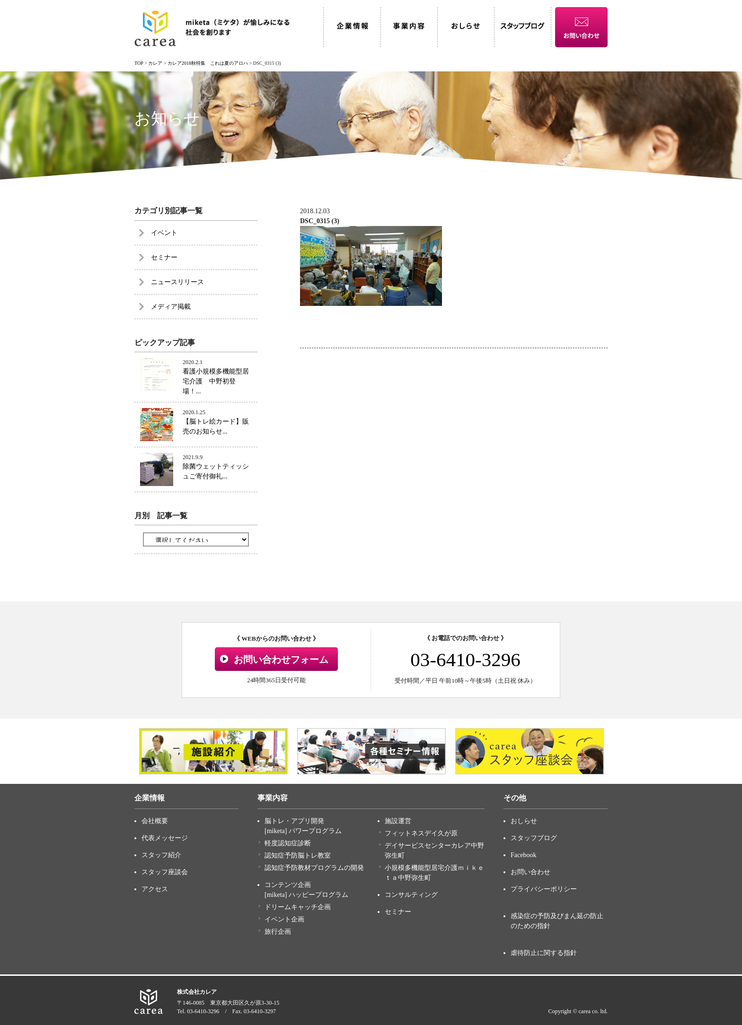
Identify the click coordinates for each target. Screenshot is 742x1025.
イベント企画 (284, 919)
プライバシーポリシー (544, 889)
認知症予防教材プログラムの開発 (314, 867)
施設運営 (398, 821)
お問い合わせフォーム (281, 659)
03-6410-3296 (465, 659)
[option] (213, 751)
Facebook (523, 855)
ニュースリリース (177, 282)
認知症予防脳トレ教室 (298, 855)
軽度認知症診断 (288, 843)
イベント (164, 232)
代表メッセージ (164, 838)
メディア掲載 (171, 306)
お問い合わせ (530, 872)
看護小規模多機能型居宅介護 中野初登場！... (216, 381)
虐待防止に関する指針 (544, 952)
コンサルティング (411, 894)
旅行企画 (278, 931)
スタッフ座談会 (164, 872)
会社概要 (154, 821)
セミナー (164, 257)
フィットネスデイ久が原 (421, 833)
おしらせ (524, 821)
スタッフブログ (534, 838)
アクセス (154, 889)
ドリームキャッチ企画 (298, 907)
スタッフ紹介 (161, 855)
